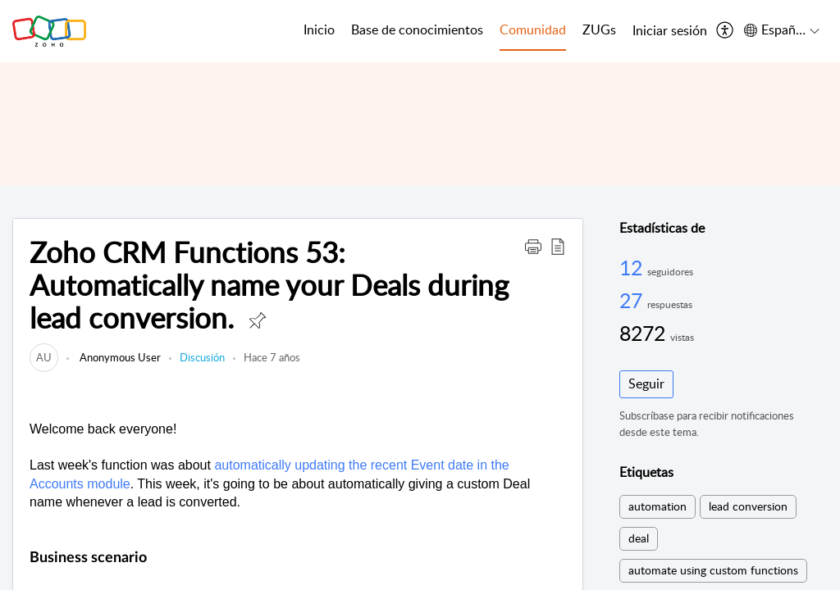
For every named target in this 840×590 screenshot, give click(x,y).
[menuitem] (669, 31)
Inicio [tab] (319, 29)
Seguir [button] (646, 383)
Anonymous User (119, 357)
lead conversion (748, 506)
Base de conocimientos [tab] (417, 29)
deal (638, 538)
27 (633, 300)
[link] (44, 357)
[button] (533, 245)
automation (657, 506)
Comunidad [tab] (533, 29)
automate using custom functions (713, 570)
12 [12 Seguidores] (633, 267)
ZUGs (599, 29)
